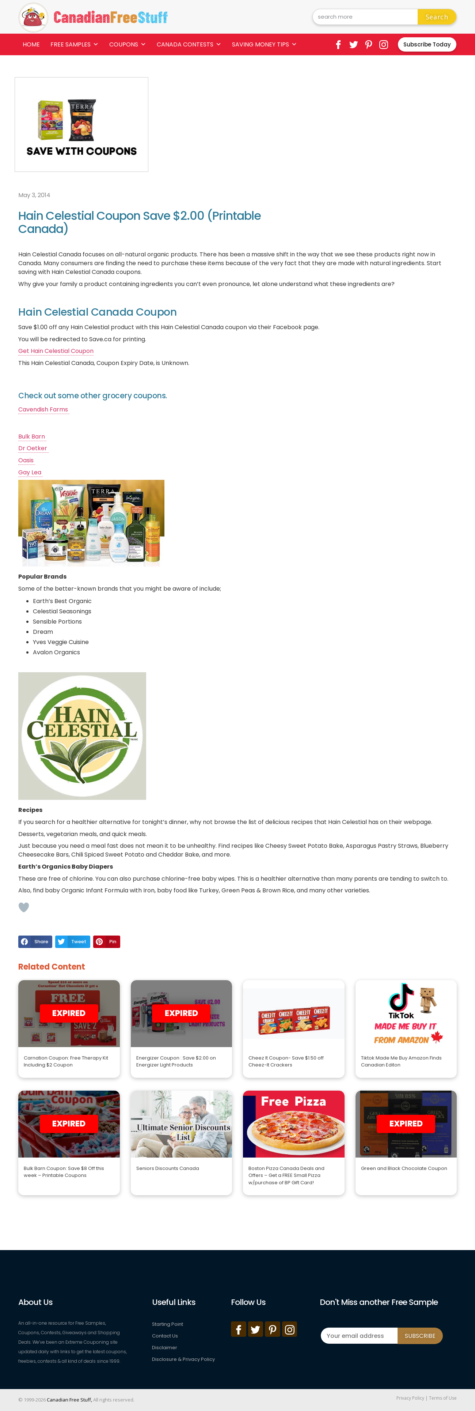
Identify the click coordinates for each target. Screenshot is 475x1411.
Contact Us (165, 1335)
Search (437, 16)
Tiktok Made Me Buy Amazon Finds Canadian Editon (401, 1061)
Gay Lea (30, 472)
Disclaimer (164, 1347)
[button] (35, 942)
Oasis (26, 460)
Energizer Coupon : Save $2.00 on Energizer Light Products (176, 1061)
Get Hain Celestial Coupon (56, 351)
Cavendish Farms (43, 409)
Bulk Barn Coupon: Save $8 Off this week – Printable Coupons (64, 1172)
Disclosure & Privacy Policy (183, 1359)
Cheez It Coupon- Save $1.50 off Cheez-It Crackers (286, 1061)
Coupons (127, 44)
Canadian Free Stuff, (69, 1399)
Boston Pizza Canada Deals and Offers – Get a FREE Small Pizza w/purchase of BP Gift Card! (286, 1175)
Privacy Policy (410, 1398)
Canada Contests (189, 44)
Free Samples (74, 44)
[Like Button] (23, 907)
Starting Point (167, 1324)
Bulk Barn (32, 436)
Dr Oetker (33, 448)
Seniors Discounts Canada (167, 1168)
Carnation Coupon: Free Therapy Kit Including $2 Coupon (66, 1061)
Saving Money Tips (264, 44)
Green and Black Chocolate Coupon (404, 1168)
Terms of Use (443, 1398)
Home (31, 44)
